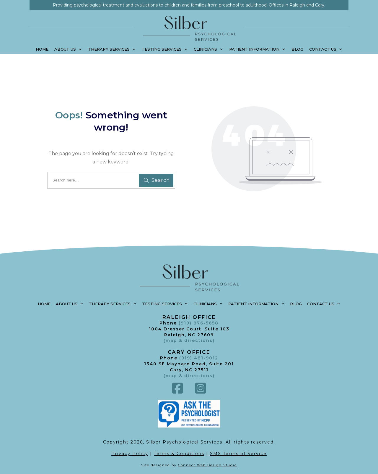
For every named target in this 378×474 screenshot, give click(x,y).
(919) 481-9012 (198, 358)
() (189, 375)
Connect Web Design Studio (207, 465)
